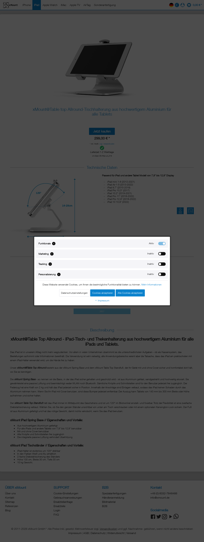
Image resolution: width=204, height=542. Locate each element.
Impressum (102, 300)
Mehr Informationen (151, 284)
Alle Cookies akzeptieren (130, 292)
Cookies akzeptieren (102, 292)
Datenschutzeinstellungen (74, 292)
